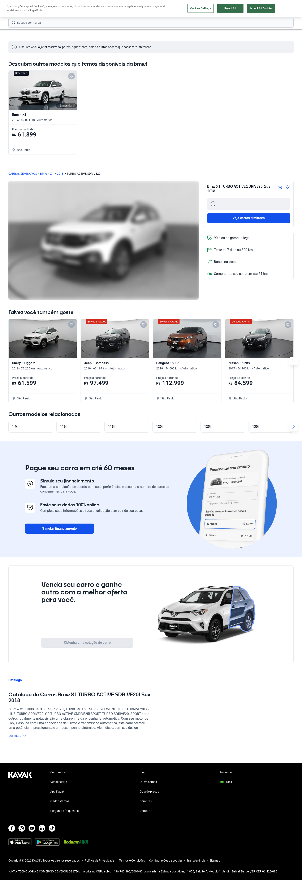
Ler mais (17, 736)
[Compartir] (280, 186)
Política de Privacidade (100, 860)
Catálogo (15, 680)
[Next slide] (293, 361)
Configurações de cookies (165, 860)
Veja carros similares (249, 218)
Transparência (196, 860)
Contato (145, 810)
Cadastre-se (281, 8)
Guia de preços (149, 791)
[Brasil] (250, 8)
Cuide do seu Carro (199, 9)
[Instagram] (21, 828)
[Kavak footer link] (20, 792)
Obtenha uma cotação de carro (87, 643)
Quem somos (148, 782)
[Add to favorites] (71, 76)
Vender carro (137, 9)
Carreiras (146, 801)
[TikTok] (52, 828)
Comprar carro (110, 9)
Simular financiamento (59, 528)
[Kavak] (20, 8)
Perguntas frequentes (64, 810)
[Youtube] (32, 828)
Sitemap (215, 860)
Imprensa (226, 772)
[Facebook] (11, 828)
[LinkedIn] (42, 828)
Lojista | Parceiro (165, 9)
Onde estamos (59, 801)
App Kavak (57, 791)
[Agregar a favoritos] (287, 186)
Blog (143, 772)
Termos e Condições (132, 860)
